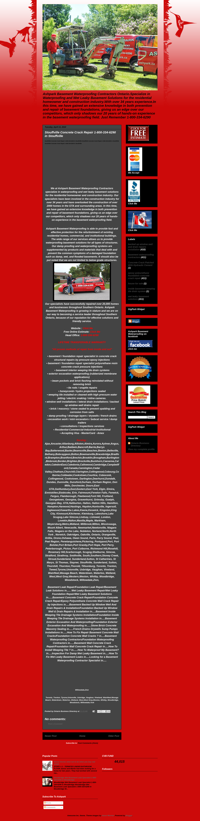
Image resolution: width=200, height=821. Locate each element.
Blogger (129, 815)
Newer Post (51, 736)
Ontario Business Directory (140, 444)
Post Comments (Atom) (88, 743)
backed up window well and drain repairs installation (140, 247)
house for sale (135, 283)
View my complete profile (141, 449)
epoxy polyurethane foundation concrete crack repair (138, 275)
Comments (50, 807)
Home (82, 736)
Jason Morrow (108, 815)
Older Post (113, 736)
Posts (47, 803)
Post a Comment (55, 724)
